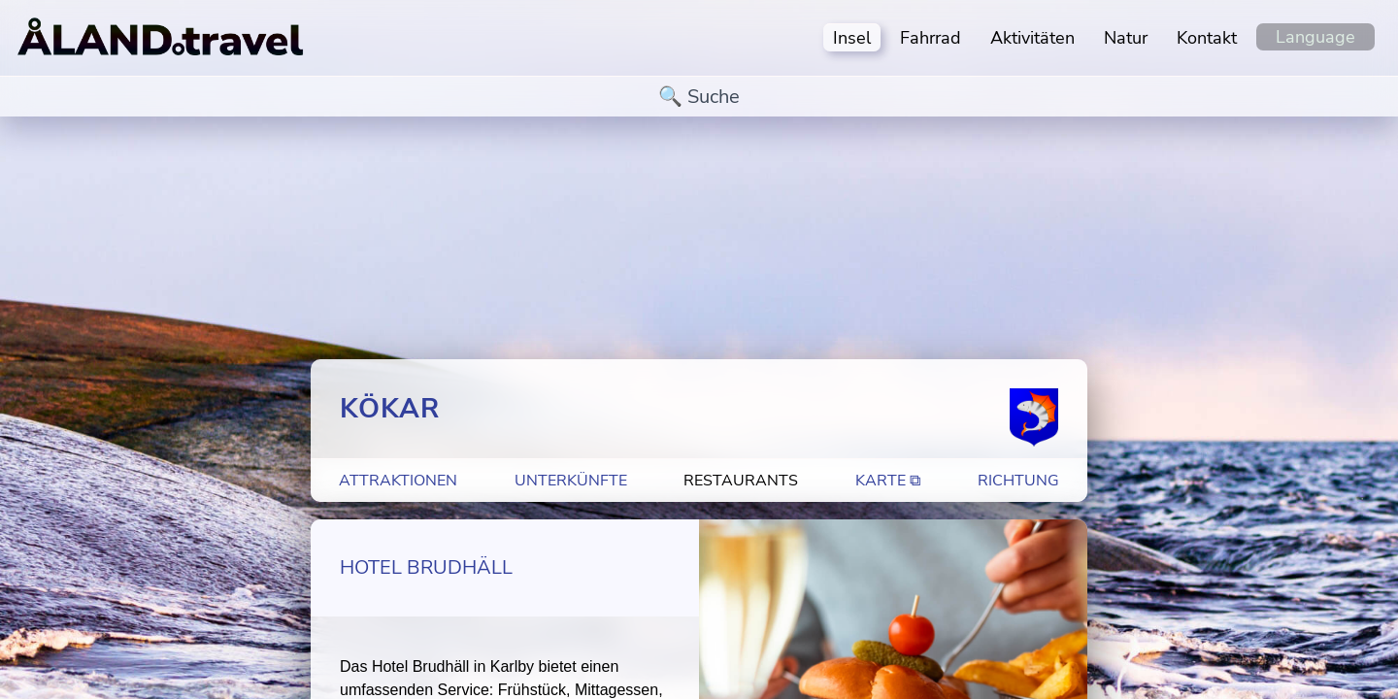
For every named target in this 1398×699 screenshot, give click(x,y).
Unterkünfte (571, 480)
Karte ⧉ (887, 480)
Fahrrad (930, 38)
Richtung (1018, 480)
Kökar (390, 408)
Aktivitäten (1032, 38)
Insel (852, 38)
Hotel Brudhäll (426, 567)
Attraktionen (398, 480)
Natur (1126, 38)
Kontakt (1207, 38)
